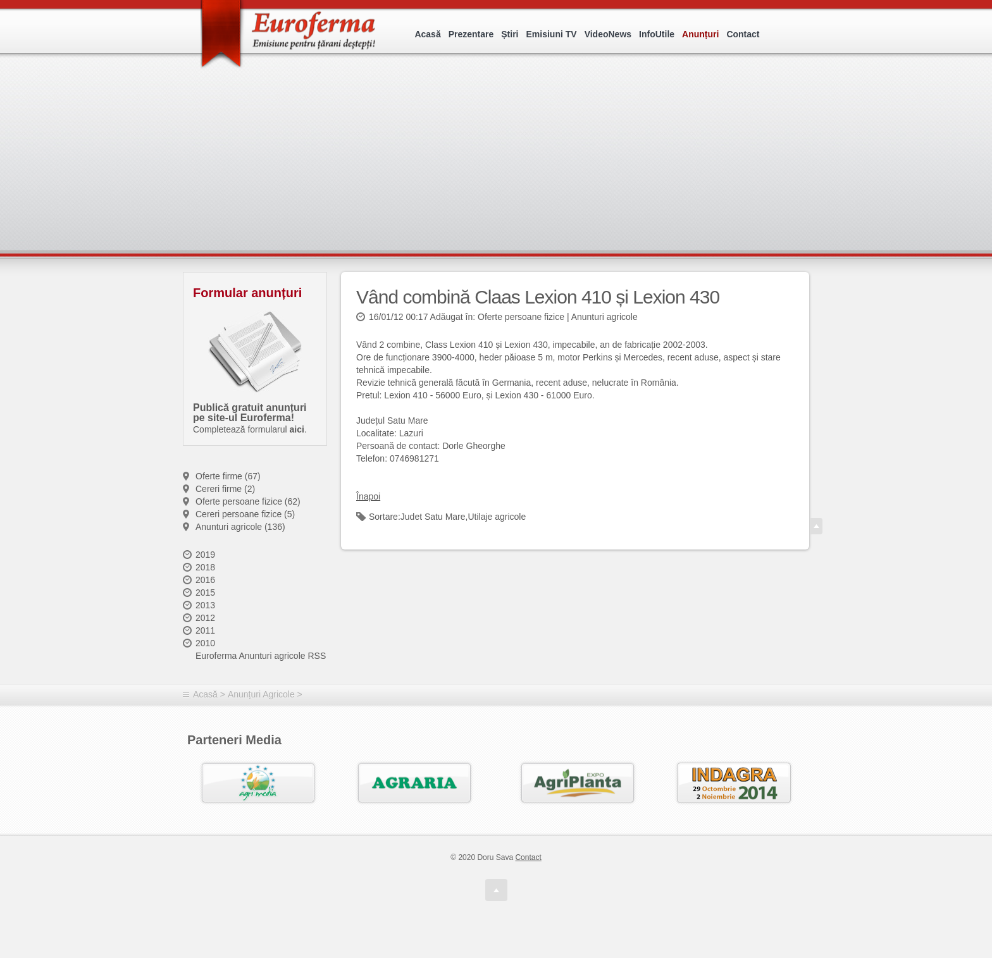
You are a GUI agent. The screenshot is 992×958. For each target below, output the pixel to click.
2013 (205, 605)
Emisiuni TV (551, 34)
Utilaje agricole (497, 517)
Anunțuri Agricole (261, 694)
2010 (205, 643)
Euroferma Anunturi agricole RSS (260, 656)
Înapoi (368, 496)
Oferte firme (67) (228, 476)
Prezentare (471, 34)
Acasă (427, 34)
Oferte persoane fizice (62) (248, 501)
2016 (205, 580)
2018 (205, 567)
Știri (509, 34)
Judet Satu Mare (433, 517)
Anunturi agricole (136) (240, 527)
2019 (205, 555)
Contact (742, 34)
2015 (205, 592)
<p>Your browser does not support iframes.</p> (500, 169)
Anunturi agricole (604, 317)
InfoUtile (656, 34)
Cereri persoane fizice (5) (245, 514)
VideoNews (608, 34)
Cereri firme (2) (225, 489)
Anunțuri (700, 34)
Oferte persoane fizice (521, 317)
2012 (205, 618)
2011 (205, 630)
